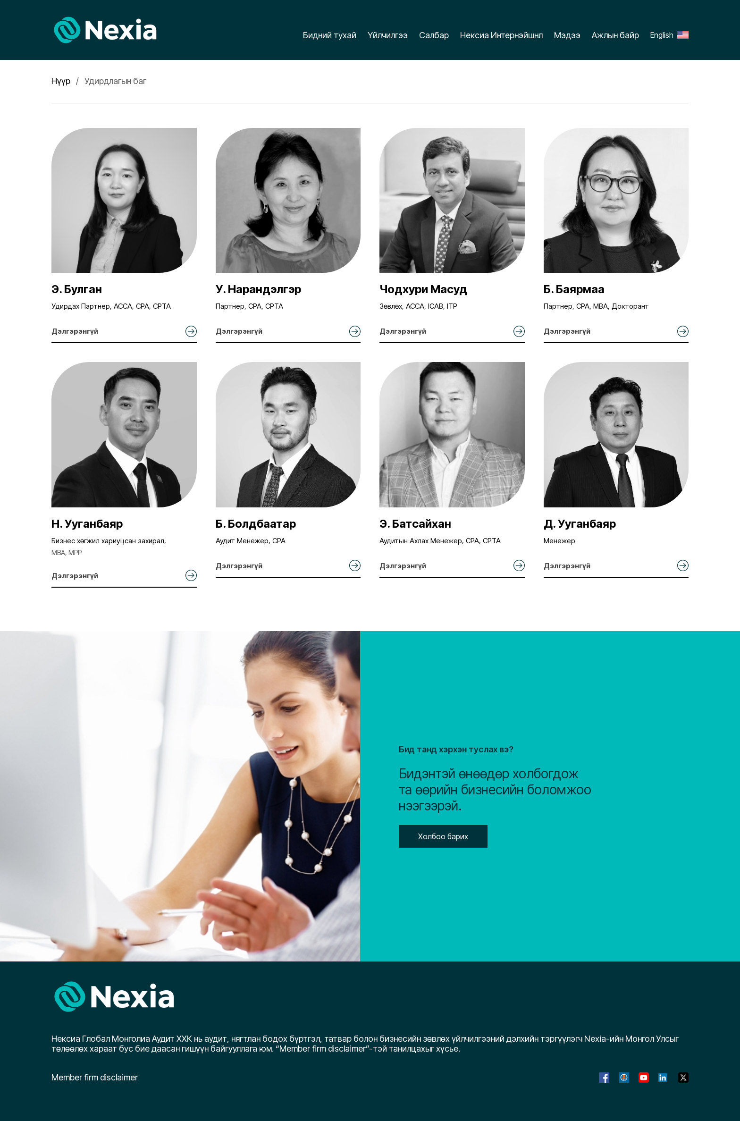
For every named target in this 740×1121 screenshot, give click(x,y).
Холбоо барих (443, 836)
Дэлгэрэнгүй (74, 331)
